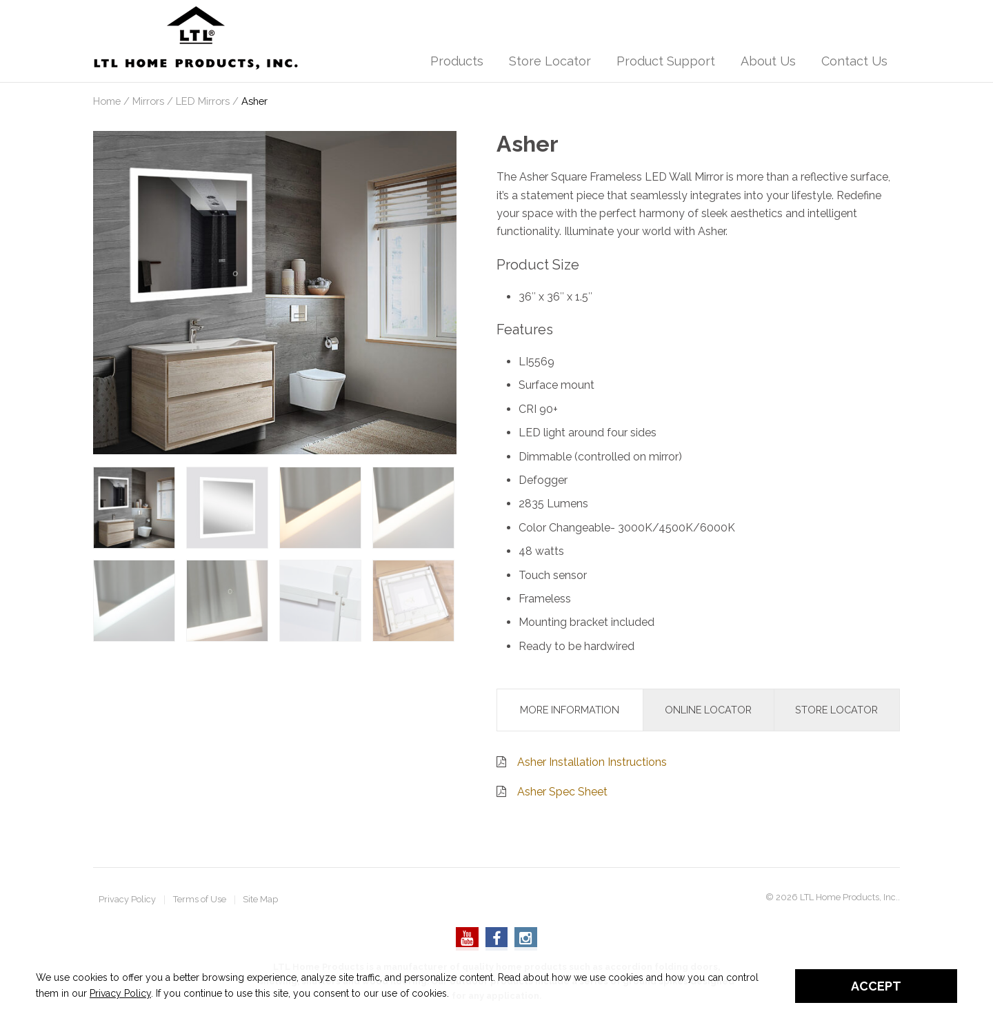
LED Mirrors (203, 101)
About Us (768, 61)
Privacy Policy (127, 899)
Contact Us (854, 61)
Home (107, 101)
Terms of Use (199, 899)
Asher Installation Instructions (592, 762)
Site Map (260, 899)
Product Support (665, 61)
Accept (876, 986)
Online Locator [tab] (708, 710)
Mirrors (148, 101)
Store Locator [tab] (836, 710)
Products (456, 61)
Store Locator (550, 61)
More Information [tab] (569, 710)
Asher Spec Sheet (562, 791)
